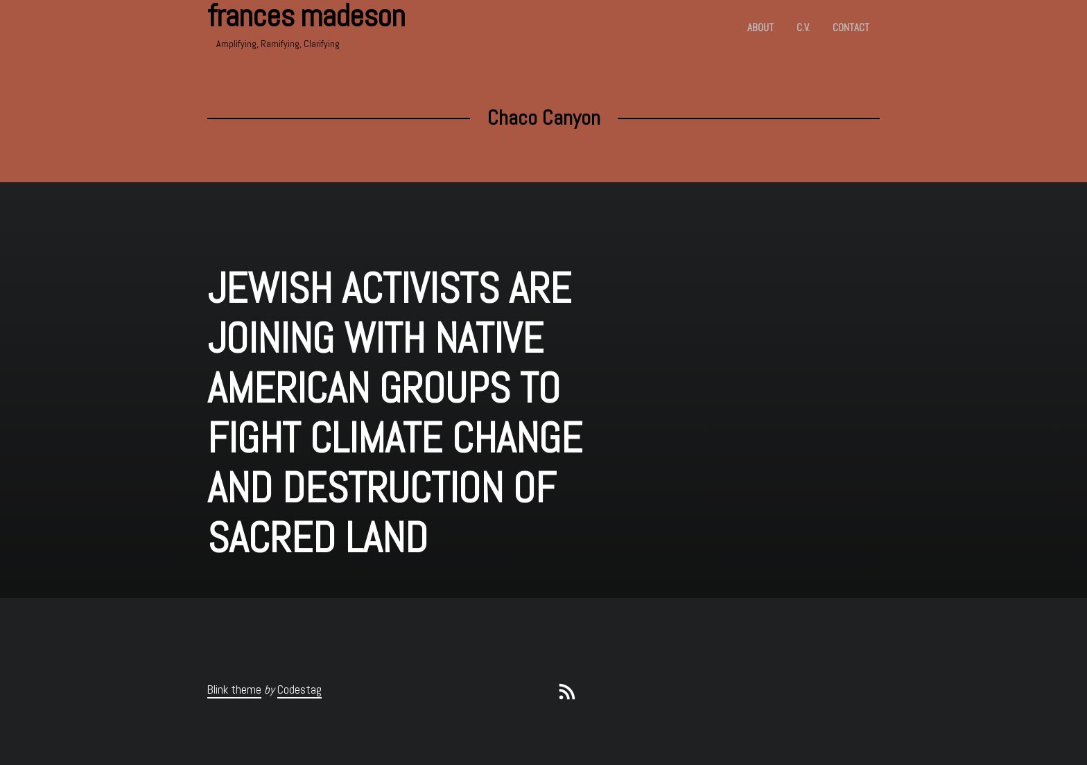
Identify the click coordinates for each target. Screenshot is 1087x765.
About (760, 27)
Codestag (299, 689)
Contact (851, 27)
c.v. (803, 27)
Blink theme (234, 689)
